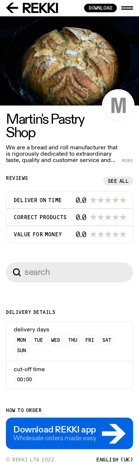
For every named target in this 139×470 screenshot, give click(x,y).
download (100, 7)
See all (118, 181)
